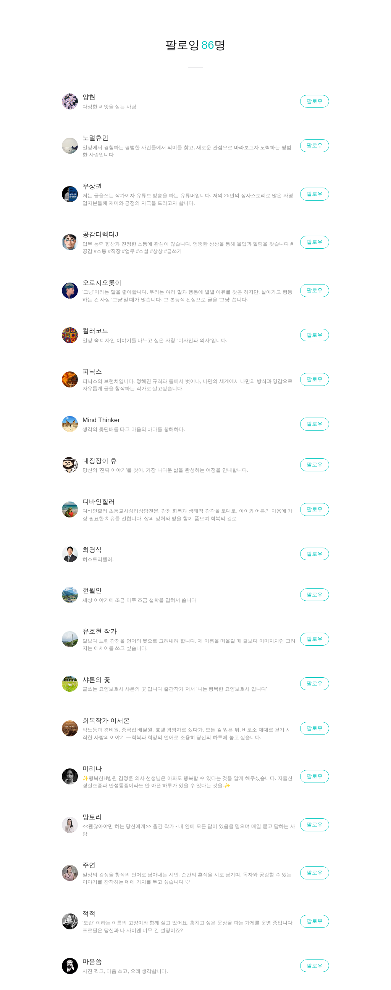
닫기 (376, 15)
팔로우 (315, 101)
